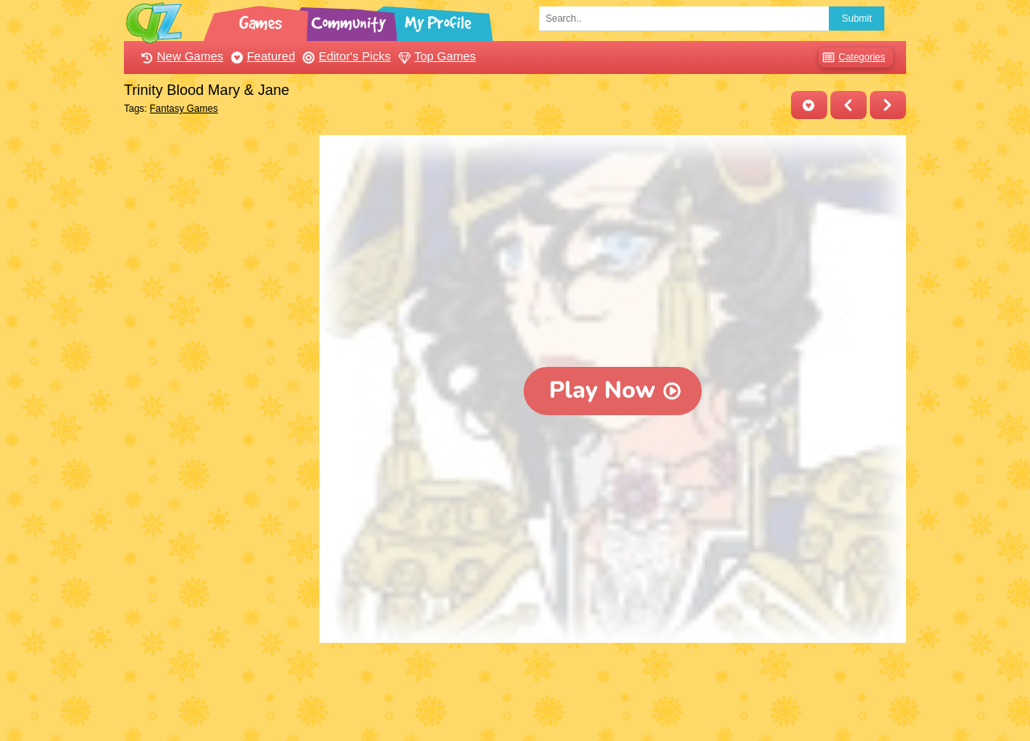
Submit (856, 18)
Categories (851, 57)
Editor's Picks (345, 56)
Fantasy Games (184, 108)
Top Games (435, 56)
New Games (180, 56)
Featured (261, 56)
